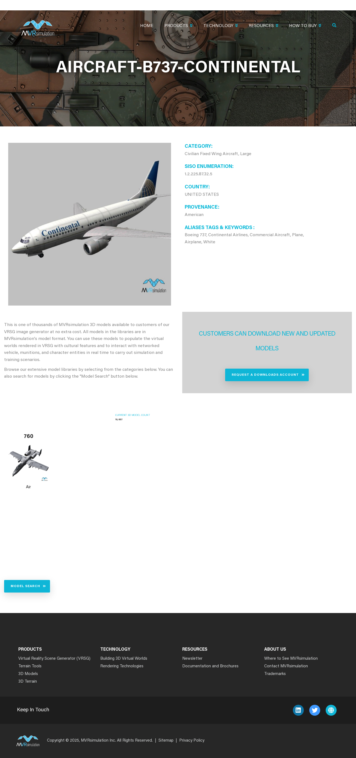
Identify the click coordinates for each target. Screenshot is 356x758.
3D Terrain (27, 682)
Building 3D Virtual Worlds (123, 659)
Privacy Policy (191, 741)
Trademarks (275, 674)
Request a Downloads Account (265, 375)
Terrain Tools (30, 666)
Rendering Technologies (121, 666)
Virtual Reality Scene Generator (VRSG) (54, 659)
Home (147, 26)
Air (28, 487)
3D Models (28, 674)
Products (178, 26)
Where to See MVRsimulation (291, 659)
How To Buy (305, 26)
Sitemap (165, 741)
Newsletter (192, 659)
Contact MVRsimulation (286, 666)
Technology (220, 26)
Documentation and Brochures (210, 666)
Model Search (25, 586)
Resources (263, 26)
